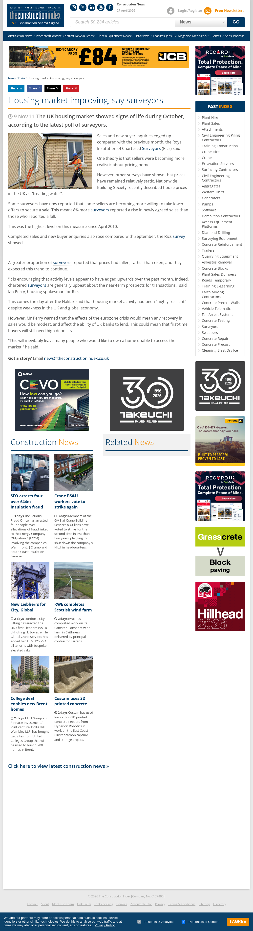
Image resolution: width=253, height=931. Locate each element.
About (45, 904)
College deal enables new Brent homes (29, 704)
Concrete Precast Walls (221, 302)
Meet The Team (63, 904)
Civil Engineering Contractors (216, 177)
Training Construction (220, 145)
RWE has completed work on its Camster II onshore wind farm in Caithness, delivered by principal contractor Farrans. (72, 629)
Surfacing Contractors (220, 169)
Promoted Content (48, 36)
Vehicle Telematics (217, 308)
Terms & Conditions (181, 904)
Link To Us (84, 904)
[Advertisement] (99, 827)
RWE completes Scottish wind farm (73, 607)
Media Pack (200, 36)
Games (216, 36)
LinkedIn (91, 7)
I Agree (238, 921)
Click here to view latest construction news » (58, 766)
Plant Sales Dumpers (219, 274)
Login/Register (190, 10)
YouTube (101, 7)
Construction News (19, 36)
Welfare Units (213, 192)
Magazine (184, 36)
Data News (142, 36)
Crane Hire (211, 151)
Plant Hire (210, 117)
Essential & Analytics (155, 922)
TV (174, 36)
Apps (228, 36)
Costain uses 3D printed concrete (70, 701)
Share (15, 88)
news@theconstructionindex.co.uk (76, 358)
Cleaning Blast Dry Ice (220, 350)
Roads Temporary (216, 280)
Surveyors (151, 148)
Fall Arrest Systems (217, 314)
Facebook (109, 7)
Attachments (212, 129)
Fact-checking (103, 904)
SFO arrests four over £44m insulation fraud (27, 501)
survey (179, 236)
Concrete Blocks (215, 268)
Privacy (160, 904)
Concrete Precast (216, 344)
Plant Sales (211, 123)
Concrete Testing (216, 320)
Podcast (238, 36)
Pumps (207, 204)
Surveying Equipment (219, 238)
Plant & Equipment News (114, 36)
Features (159, 36)
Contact (32, 904)
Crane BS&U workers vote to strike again (69, 501)
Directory (219, 904)
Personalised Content (200, 922)
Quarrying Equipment (220, 256)
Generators (211, 198)
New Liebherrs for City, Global (28, 607)
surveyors (100, 210)
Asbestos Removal (217, 262)
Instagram (73, 7)
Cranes (207, 157)
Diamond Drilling (216, 232)
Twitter (82, 7)
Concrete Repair (215, 338)
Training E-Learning (218, 286)
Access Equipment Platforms (217, 224)
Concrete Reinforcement (222, 244)
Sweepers (210, 332)
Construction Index (35, 15)
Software (209, 210)
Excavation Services (218, 163)
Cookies (121, 904)
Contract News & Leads (78, 36)
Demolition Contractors (221, 216)
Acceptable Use (141, 904)
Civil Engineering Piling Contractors (221, 137)
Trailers (208, 250)
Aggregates (211, 186)
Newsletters (229, 10)
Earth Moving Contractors (213, 294)
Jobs (168, 36)
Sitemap (204, 904)
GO (236, 22)
